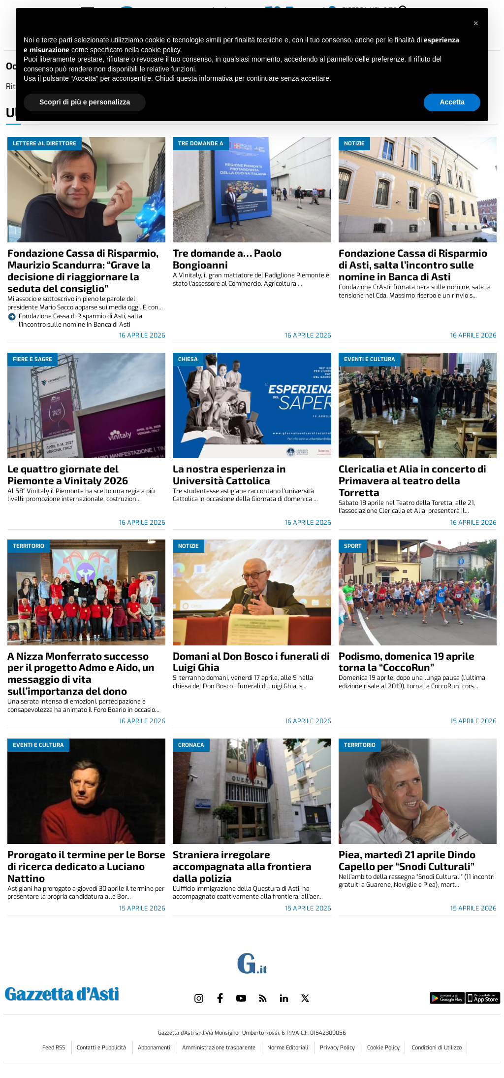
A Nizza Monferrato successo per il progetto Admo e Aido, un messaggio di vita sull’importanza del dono (81, 673)
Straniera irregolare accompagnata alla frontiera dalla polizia (242, 866)
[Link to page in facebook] (220, 998)
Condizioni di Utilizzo (437, 1047)
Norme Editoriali (288, 1047)
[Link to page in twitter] (305, 998)
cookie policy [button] (160, 50)
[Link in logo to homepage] (86, 992)
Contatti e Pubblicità (102, 1047)
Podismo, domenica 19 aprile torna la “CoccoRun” (406, 661)
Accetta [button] (452, 102)
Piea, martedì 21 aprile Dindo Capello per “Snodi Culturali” (407, 860)
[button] (475, 24)
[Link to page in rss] (263, 998)
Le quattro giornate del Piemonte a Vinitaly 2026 (67, 474)
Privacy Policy (337, 1047)
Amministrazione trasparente (219, 1047)
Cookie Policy (383, 1047)
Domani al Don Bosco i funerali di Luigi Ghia (251, 661)
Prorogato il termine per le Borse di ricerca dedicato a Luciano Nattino (86, 866)
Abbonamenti (155, 1047)
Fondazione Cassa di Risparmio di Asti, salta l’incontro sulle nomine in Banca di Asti (413, 264)
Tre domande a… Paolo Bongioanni (227, 258)
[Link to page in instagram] (199, 998)
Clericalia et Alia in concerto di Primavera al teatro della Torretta (412, 480)
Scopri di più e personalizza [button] (84, 102)
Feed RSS (54, 1047)
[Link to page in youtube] (241, 998)
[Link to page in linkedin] (284, 998)
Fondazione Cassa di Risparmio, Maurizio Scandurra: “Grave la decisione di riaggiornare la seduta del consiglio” (82, 270)
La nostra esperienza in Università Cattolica (229, 474)
